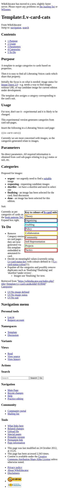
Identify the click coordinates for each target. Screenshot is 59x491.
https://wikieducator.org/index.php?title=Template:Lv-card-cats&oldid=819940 (27, 283)
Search (5, 372)
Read (10, 354)
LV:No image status (17, 295)
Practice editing (15, 399)
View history (14, 359)
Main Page (13, 390)
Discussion (13, 335)
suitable (48, 179)
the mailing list (47, 6)
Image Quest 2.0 (9, 84)
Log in (11, 317)
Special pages (14, 434)
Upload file (13, 432)
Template (12, 332)
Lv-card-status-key (17, 262)
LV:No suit (13, 298)
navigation (16, 27)
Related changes (16, 429)
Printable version (16, 437)
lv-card (48, 212)
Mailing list (13, 414)
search (25, 27)
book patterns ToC (14, 217)
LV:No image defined (18, 292)
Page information (16, 443)
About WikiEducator (18, 470)
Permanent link (15, 440)
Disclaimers (14, 473)
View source (14, 357)
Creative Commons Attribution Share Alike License (29, 458)
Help (10, 396)
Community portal (17, 411)
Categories (6, 287)
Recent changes (15, 393)
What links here (15, 426)
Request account (16, 320)
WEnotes (6, 9)
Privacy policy (15, 468)
